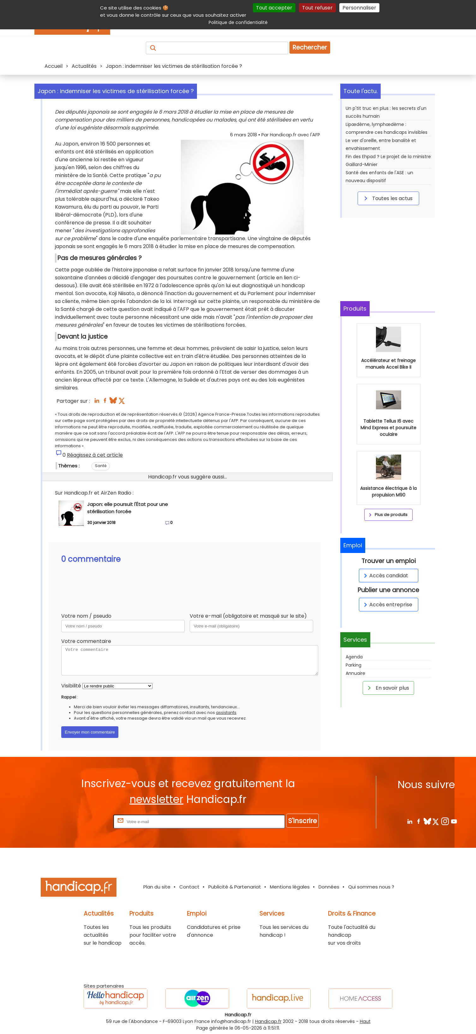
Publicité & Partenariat (234, 886)
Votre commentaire (86, 641)
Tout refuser (317, 7)
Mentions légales (290, 886)
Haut (365, 1021)
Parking (353, 665)
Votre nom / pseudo (86, 616)
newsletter (156, 799)
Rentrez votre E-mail (86, 821)
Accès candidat (385, 575)
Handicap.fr (268, 1021)
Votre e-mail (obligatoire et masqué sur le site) (248, 616)
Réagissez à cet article (95, 455)
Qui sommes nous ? (371, 886)
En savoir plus (387, 688)
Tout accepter (274, 7)
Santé (100, 465)
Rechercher (310, 47)
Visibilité (71, 685)
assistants (226, 712)
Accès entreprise (387, 605)
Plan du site (156, 886)
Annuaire (355, 673)
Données (328, 886)
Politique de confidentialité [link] (238, 22)
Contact (189, 886)
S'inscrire (302, 820)
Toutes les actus (387, 198)
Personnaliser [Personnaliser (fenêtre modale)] (359, 7)
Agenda (354, 657)
